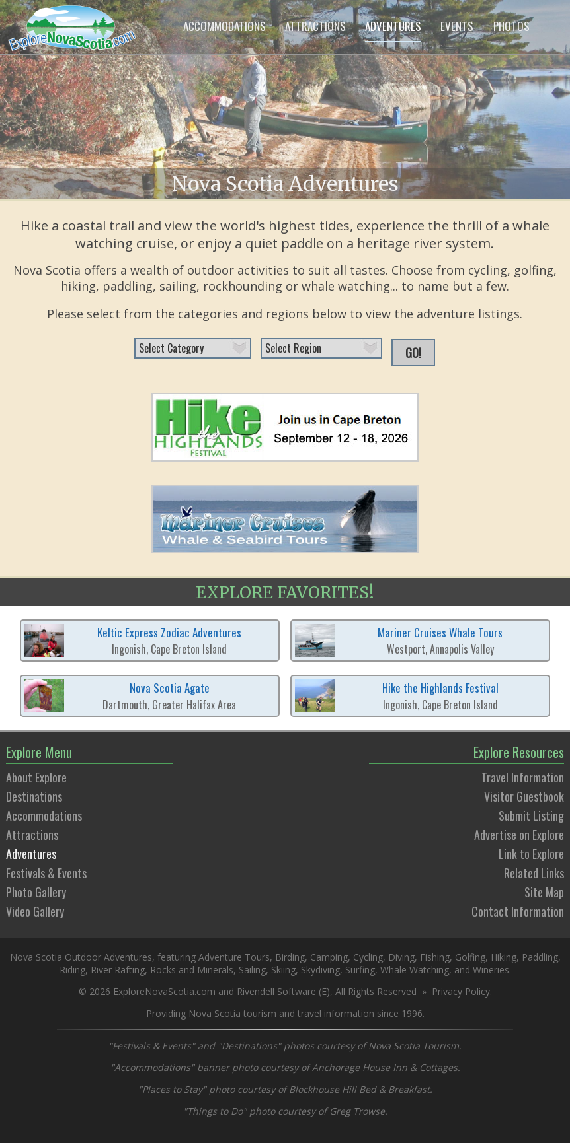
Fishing (435, 957)
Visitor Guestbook (524, 796)
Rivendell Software (276, 991)
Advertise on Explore (519, 834)
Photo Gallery (36, 892)
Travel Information (522, 777)
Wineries (491, 969)
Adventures (31, 853)
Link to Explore (531, 853)
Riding (72, 969)
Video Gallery (35, 911)
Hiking (503, 957)
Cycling (368, 957)
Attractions (32, 834)
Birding (290, 957)
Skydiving (320, 969)
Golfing (470, 957)
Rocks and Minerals (191, 969)
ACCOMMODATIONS (224, 26)
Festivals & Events (46, 873)
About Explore (36, 777)
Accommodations (44, 815)
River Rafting (118, 969)
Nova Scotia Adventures (285, 183)
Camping (329, 957)
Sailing (252, 969)
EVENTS (456, 26)
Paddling (540, 957)
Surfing (360, 969)
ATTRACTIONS (315, 26)
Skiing (283, 969)
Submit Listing (531, 815)
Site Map (544, 892)
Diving (401, 957)
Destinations (34, 796)
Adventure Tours (234, 957)
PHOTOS (511, 26)
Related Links (534, 873)
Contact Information (517, 911)
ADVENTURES (393, 26)
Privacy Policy (461, 991)
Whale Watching (414, 969)
